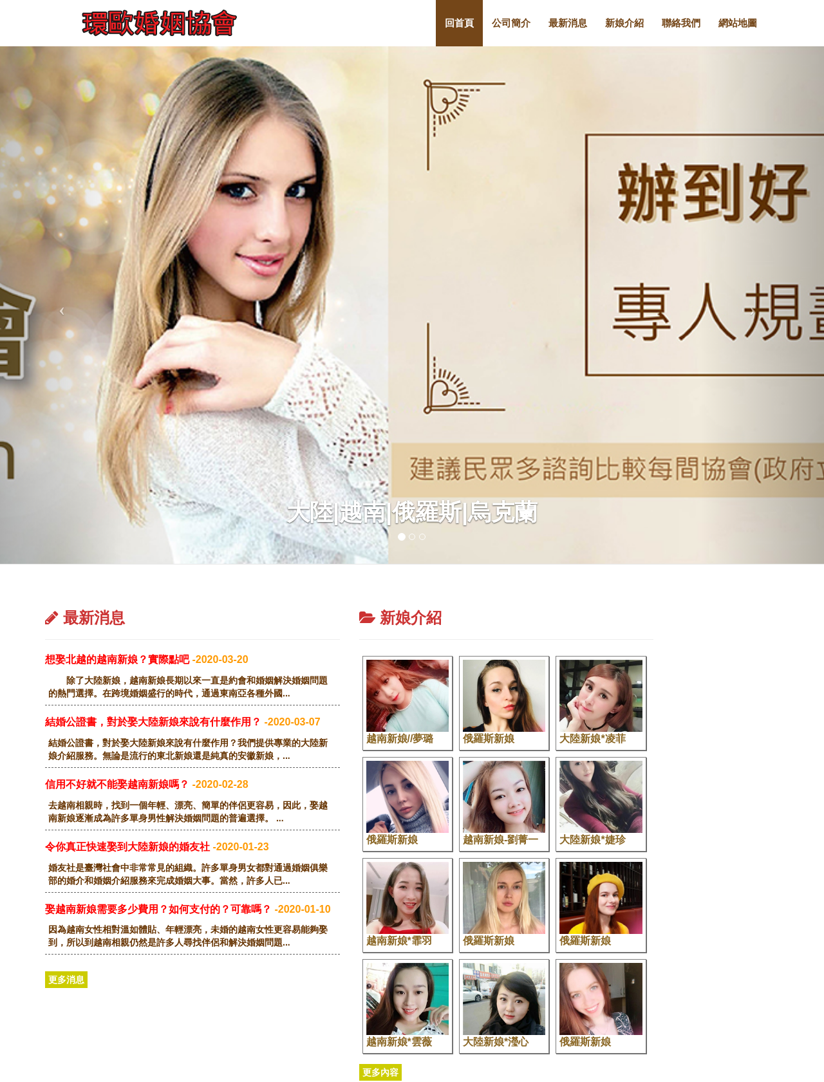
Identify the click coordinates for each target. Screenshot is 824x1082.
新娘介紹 (624, 22)
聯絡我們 (681, 22)
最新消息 (567, 22)
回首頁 (459, 22)
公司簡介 (511, 22)
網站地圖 (737, 22)
